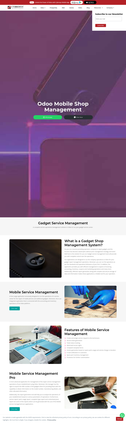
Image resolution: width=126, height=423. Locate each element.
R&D (63, 7)
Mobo (80, 7)
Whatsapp (52, 117)
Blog (87, 7)
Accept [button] (119, 419)
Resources (97, 7)
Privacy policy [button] (51, 420)
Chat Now (73, 117)
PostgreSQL (53, 7)
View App (14, 308)
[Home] (15, 8)
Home (34, 7)
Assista (71, 7)
